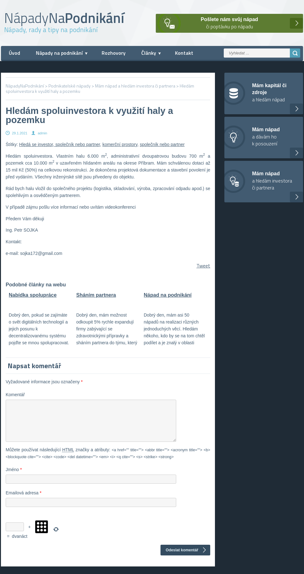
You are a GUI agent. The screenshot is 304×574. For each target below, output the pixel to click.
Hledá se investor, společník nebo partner (59, 144)
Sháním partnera (96, 295)
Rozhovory (114, 53)
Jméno (14, 477)
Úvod (14, 53)
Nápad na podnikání (168, 295)
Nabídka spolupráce (33, 295)
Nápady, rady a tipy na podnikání (51, 30)
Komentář (15, 394)
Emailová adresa (24, 500)
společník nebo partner (162, 144)
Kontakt (184, 53)
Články (148, 53)
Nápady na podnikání (59, 53)
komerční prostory (119, 144)
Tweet (203, 265)
